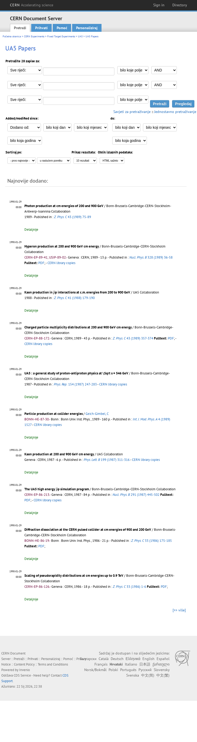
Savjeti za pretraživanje (132, 111)
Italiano (131, 664)
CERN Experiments (34, 36)
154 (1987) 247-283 (75, 384)
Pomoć (62, 27)
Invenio (24, 670)
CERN (32, 5)
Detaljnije (31, 229)
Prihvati (41, 27)
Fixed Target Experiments (61, 36)
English (148, 658)
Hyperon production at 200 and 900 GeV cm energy (61, 246)
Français (101, 664)
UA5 (80, 36)
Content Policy (24, 664)
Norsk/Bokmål (95, 669)
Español (163, 658)
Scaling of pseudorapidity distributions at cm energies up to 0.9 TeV (73, 575)
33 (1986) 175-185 (151, 540)
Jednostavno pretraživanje (175, 111)
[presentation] (54, 292)
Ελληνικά (133, 658)
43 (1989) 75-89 (72, 217)
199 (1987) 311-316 (107, 459)
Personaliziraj (87, 27)
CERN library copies (61, 263)
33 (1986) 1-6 (129, 586)
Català (104, 658)
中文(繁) (162, 675)
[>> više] (179, 610)
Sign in (158, 5)
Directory (179, 5)
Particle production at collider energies (53, 413)
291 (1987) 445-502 (136, 494)
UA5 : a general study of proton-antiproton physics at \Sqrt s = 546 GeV (76, 373)
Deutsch (117, 658)
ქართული (160, 664)
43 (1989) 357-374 (133, 338)
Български (88, 658)
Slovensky (161, 669)
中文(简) (147, 675)
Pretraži (20, 27)
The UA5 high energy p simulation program (56, 489)
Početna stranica (12, 36)
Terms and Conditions (53, 664)
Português (128, 669)
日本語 (144, 664)
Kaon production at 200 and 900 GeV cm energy (59, 454)
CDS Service (22, 675)
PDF (41, 263)
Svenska (132, 675)
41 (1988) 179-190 (74, 298)
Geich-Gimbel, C (97, 413)
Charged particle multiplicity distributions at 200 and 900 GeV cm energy (78, 327)
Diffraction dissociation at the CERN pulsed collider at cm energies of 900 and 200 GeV (87, 529)
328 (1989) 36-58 (151, 257)
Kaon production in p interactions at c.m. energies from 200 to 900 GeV (77, 292)
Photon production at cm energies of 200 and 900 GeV (63, 206)
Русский (145, 669)
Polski (113, 669)
